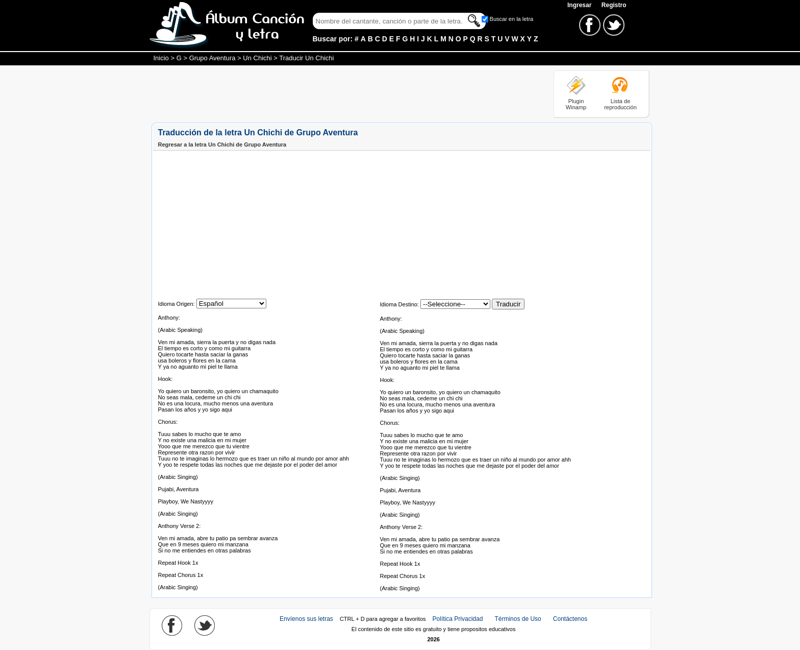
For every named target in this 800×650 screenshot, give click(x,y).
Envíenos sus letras (306, 618)
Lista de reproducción (620, 104)
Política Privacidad (458, 618)
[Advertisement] (337, 93)
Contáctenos (570, 618)
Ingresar (580, 5)
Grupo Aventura (212, 58)
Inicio (161, 58)
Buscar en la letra (512, 19)
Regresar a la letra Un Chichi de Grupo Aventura (222, 144)
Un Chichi (257, 58)
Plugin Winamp (576, 104)
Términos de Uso (517, 618)
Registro (614, 5)
